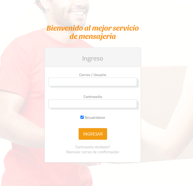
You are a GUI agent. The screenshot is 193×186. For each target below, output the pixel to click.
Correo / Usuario (92, 75)
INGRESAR (93, 134)
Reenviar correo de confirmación (92, 152)
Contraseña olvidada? (92, 147)
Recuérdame (92, 117)
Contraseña (92, 97)
